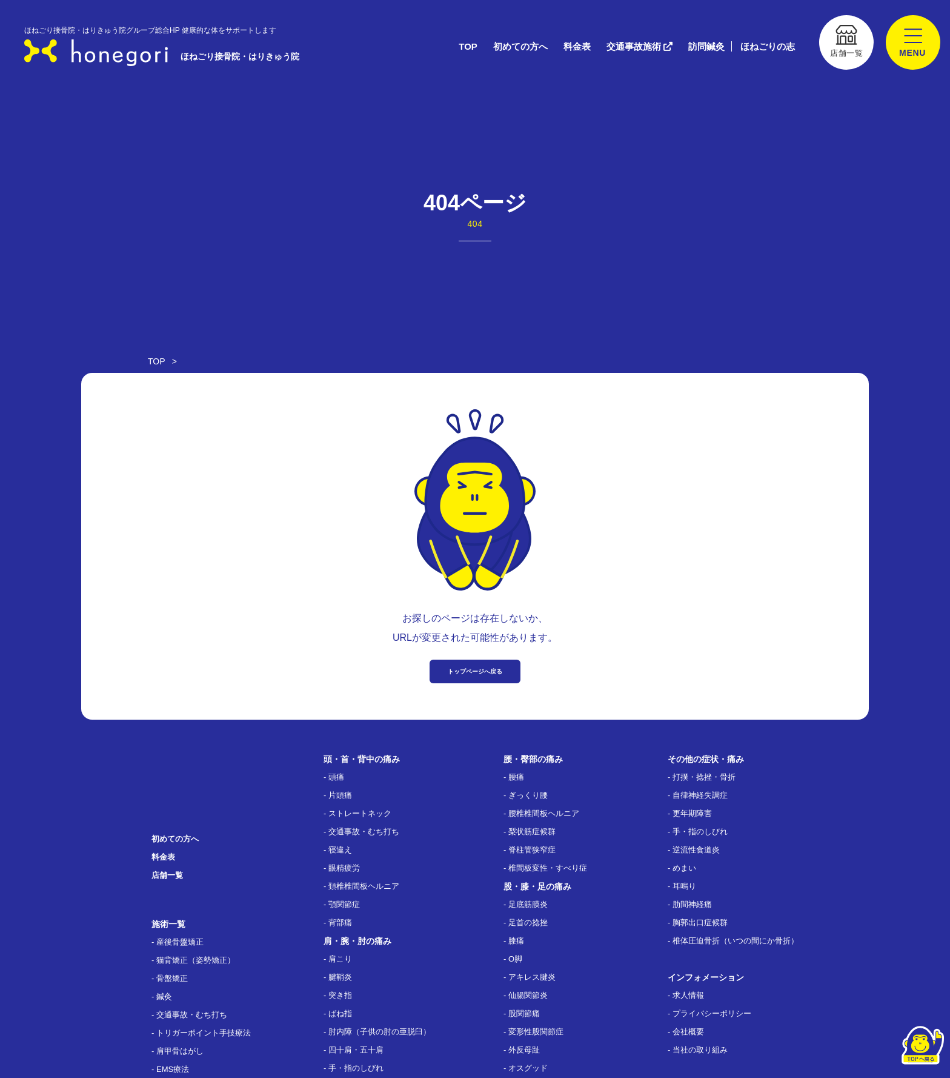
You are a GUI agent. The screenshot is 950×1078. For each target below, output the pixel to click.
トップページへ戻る (475, 671)
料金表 (577, 46)
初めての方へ (520, 46)
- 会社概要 (686, 1031)
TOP (468, 46)
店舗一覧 (167, 875)
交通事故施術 (639, 46)
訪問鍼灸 (706, 46)
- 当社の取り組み (698, 1049)
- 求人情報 (686, 995)
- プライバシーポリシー (709, 1013)
